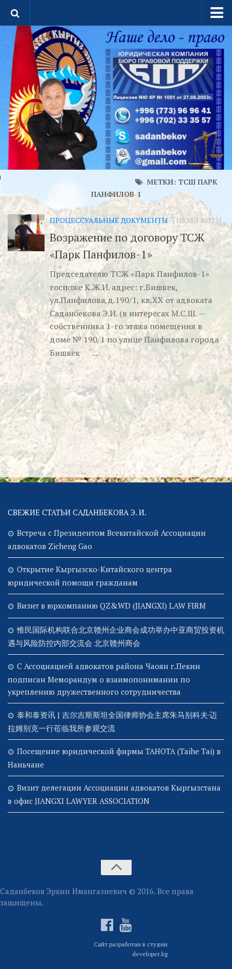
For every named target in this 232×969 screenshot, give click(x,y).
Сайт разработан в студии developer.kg (130, 949)
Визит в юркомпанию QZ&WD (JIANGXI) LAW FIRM (111, 605)
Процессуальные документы (109, 220)
